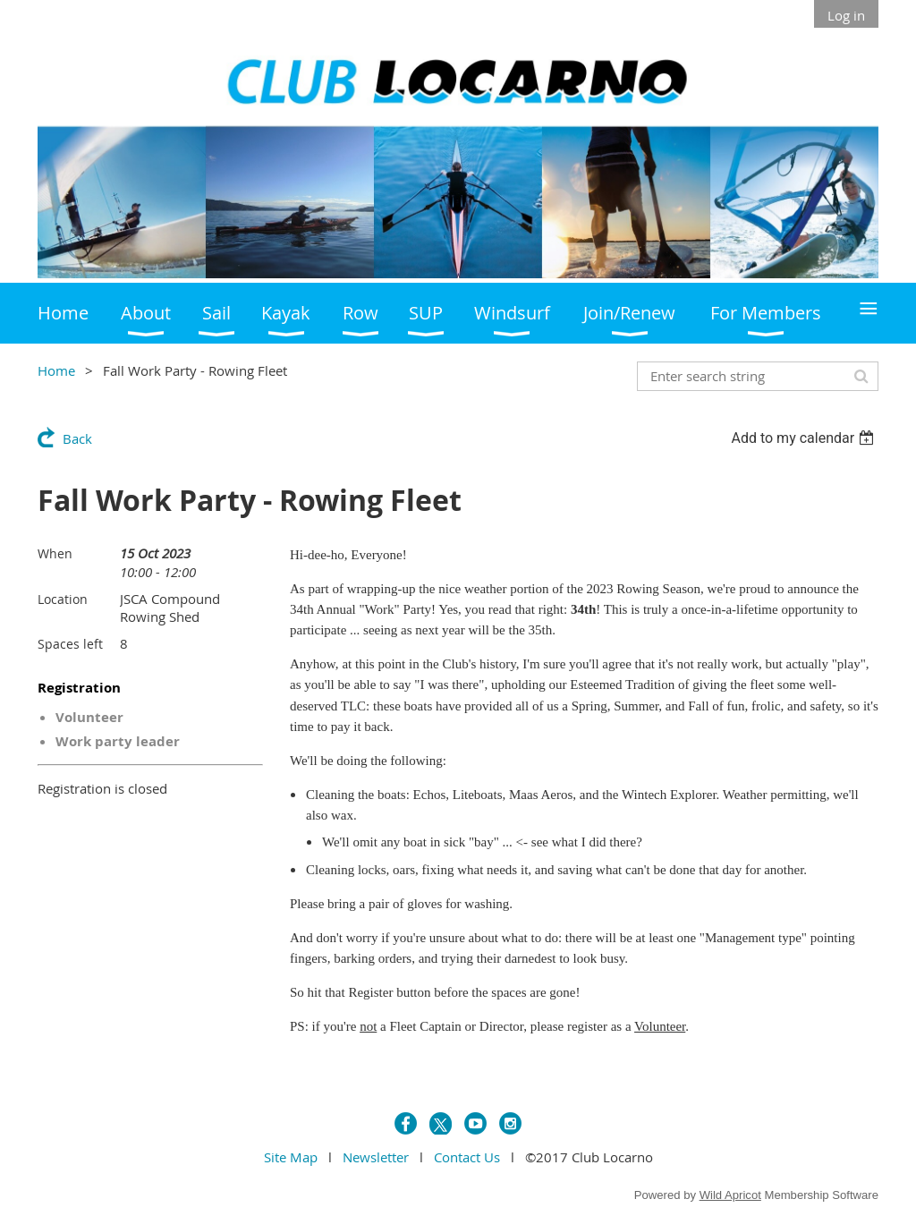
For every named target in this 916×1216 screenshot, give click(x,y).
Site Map (291, 1157)
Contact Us (467, 1157)
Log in (846, 15)
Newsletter (376, 1157)
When (55, 553)
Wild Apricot (730, 1195)
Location (63, 599)
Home (56, 370)
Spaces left (70, 643)
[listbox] (804, 438)
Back (77, 438)
